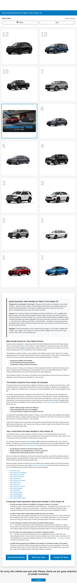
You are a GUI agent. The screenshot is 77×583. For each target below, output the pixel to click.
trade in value (51, 402)
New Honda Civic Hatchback (18, 472)
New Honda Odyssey (16, 494)
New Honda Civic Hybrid (17, 474)
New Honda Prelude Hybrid (18, 498)
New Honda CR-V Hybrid (17, 486)
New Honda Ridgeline (16, 496)
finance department (31, 445)
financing (23, 350)
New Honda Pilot (15, 490)
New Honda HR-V (15, 482)
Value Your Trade (38, 557)
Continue (38, 580)
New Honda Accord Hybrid (17, 480)
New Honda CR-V (15, 484)
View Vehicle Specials (16, 557)
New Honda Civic (15, 470)
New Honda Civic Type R (17, 476)
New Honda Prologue (16, 492)
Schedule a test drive (39, 465)
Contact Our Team (61, 557)
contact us (63, 538)
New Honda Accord (15, 478)
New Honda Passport (16, 488)
